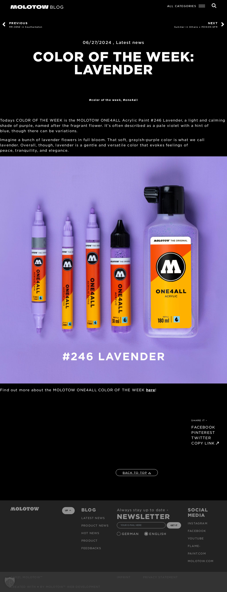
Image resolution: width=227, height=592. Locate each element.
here (150, 389)
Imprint (124, 577)
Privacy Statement (160, 577)
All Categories (181, 6)
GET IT (173, 525)
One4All (131, 100)
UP (68, 510)
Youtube (196, 538)
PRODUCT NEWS (95, 525)
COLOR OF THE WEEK (106, 100)
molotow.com (200, 561)
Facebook (197, 531)
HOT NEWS (90, 533)
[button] (10, 582)
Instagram (197, 523)
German (131, 534)
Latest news (130, 42)
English (158, 534)
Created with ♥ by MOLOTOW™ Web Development (55, 586)
